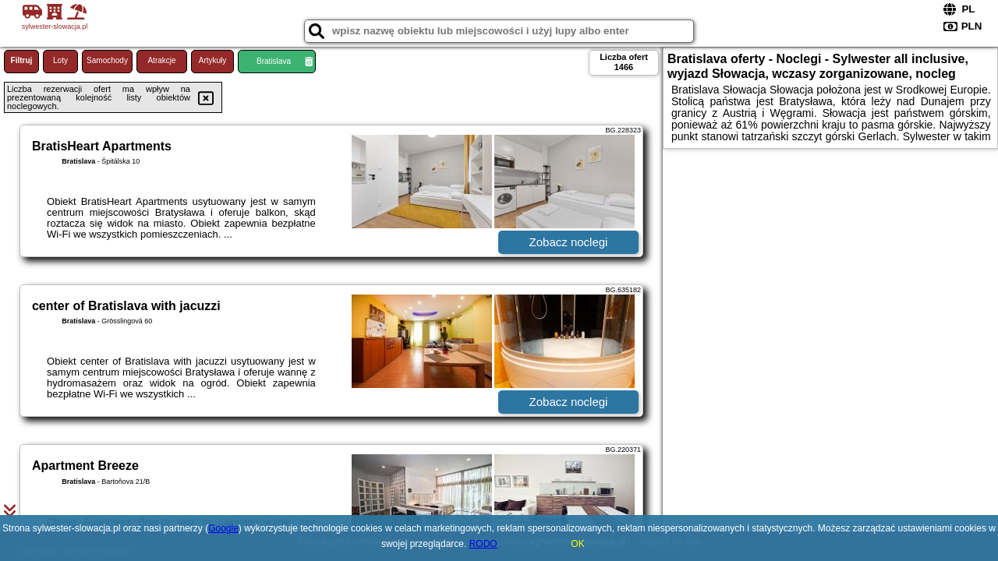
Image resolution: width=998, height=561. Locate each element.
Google (223, 528)
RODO (483, 543)
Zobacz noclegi (568, 242)
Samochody (107, 60)
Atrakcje (161, 60)
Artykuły (213, 60)
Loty (60, 60)
